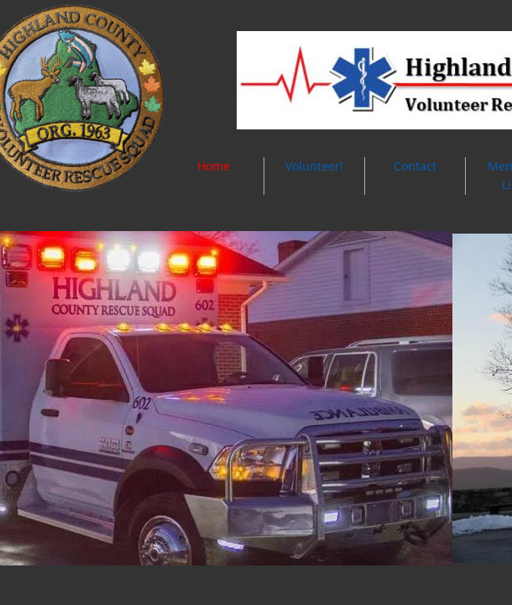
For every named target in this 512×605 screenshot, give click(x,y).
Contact (415, 166)
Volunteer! (314, 166)
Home (213, 166)
